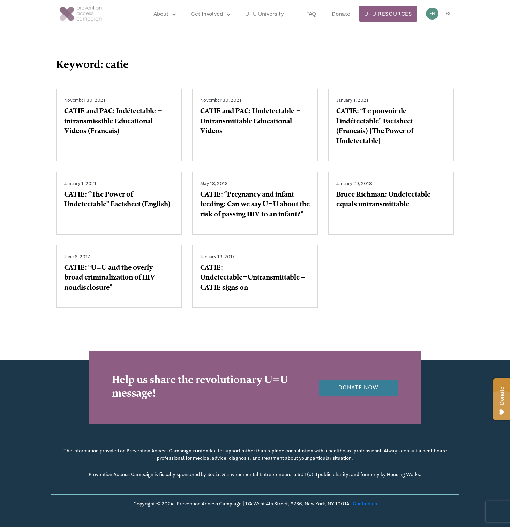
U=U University (264, 13)
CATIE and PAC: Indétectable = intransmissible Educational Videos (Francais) (113, 122)
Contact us (365, 503)
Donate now (358, 387)
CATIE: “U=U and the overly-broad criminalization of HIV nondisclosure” (109, 278)
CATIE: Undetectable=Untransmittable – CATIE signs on (252, 278)
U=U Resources (388, 13)
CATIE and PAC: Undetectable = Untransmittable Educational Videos (250, 122)
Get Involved (207, 13)
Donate (341, 13)
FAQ (311, 13)
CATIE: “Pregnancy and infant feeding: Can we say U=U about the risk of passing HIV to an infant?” (255, 205)
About (160, 13)
